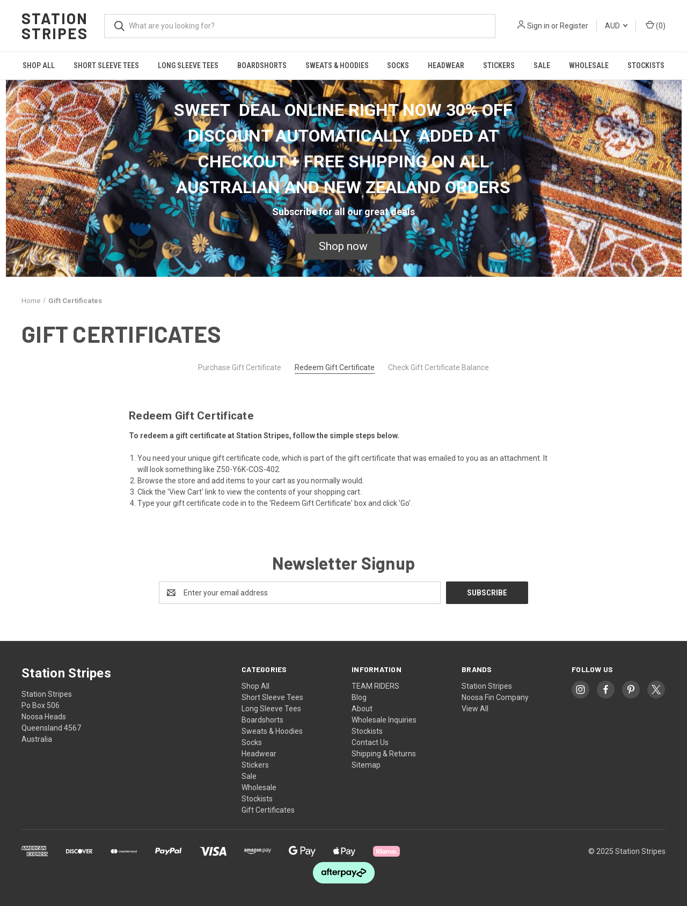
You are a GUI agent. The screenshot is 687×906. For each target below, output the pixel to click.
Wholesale (589, 65)
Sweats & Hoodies (337, 65)
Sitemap (366, 765)
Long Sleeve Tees (188, 65)
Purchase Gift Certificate (239, 367)
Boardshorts (262, 65)
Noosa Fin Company (495, 697)
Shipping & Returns (384, 753)
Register (574, 25)
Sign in (538, 25)
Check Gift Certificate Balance (438, 367)
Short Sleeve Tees (106, 65)
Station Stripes (487, 686)
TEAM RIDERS (375, 686)
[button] (343, 247)
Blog (359, 697)
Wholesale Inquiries (384, 720)
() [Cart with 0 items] (656, 25)
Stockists (645, 65)
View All (475, 708)
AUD (616, 25)
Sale (541, 65)
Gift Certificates (268, 810)
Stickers (499, 65)
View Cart (185, 492)
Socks (398, 65)
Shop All (39, 65)
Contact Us (370, 742)
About (362, 708)
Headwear (446, 65)
